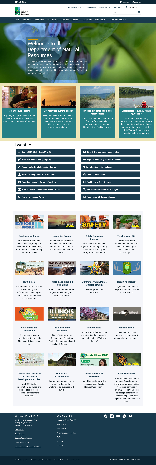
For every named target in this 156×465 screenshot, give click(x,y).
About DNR (61, 429)
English (131, 7)
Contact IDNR (104, 7)
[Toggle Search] (139, 12)
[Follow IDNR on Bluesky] (130, 416)
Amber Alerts (59, 460)
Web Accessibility (21, 460)
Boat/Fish (76, 20)
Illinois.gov (91, 7)
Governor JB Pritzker (75, 7)
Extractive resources (118, 20)
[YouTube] (118, 416)
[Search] (127, 12)
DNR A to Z (118, 7)
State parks (27, 20)
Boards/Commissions (23, 438)
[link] (105, 416)
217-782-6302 (26, 425)
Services (136, 2)
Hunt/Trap (65, 20)
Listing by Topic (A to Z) (66, 420)
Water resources (101, 20)
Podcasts (60, 441)
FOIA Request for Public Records (28, 447)
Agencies (124, 2)
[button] (45, 152)
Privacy (60, 446)
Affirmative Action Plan (66, 433)
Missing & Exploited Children (41, 460)
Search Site (61, 424)
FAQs (59, 437)
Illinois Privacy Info (73, 460)
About (17, 20)
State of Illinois (136, 460)
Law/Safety (87, 20)
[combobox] (133, 7)
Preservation (39, 20)
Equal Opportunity (22, 442)
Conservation (52, 20)
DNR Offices (19, 434)
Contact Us (19, 430)
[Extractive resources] (127, 19)
